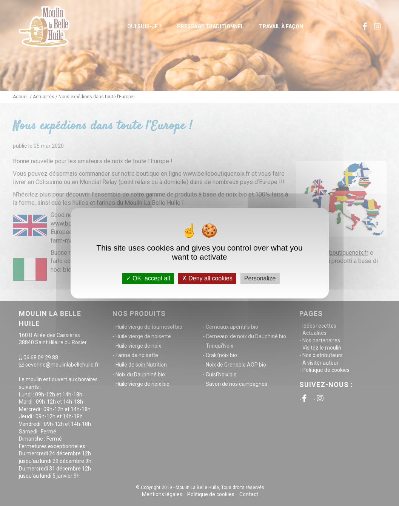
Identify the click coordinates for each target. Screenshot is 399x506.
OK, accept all (148, 278)
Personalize (260, 278)
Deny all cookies (207, 278)
